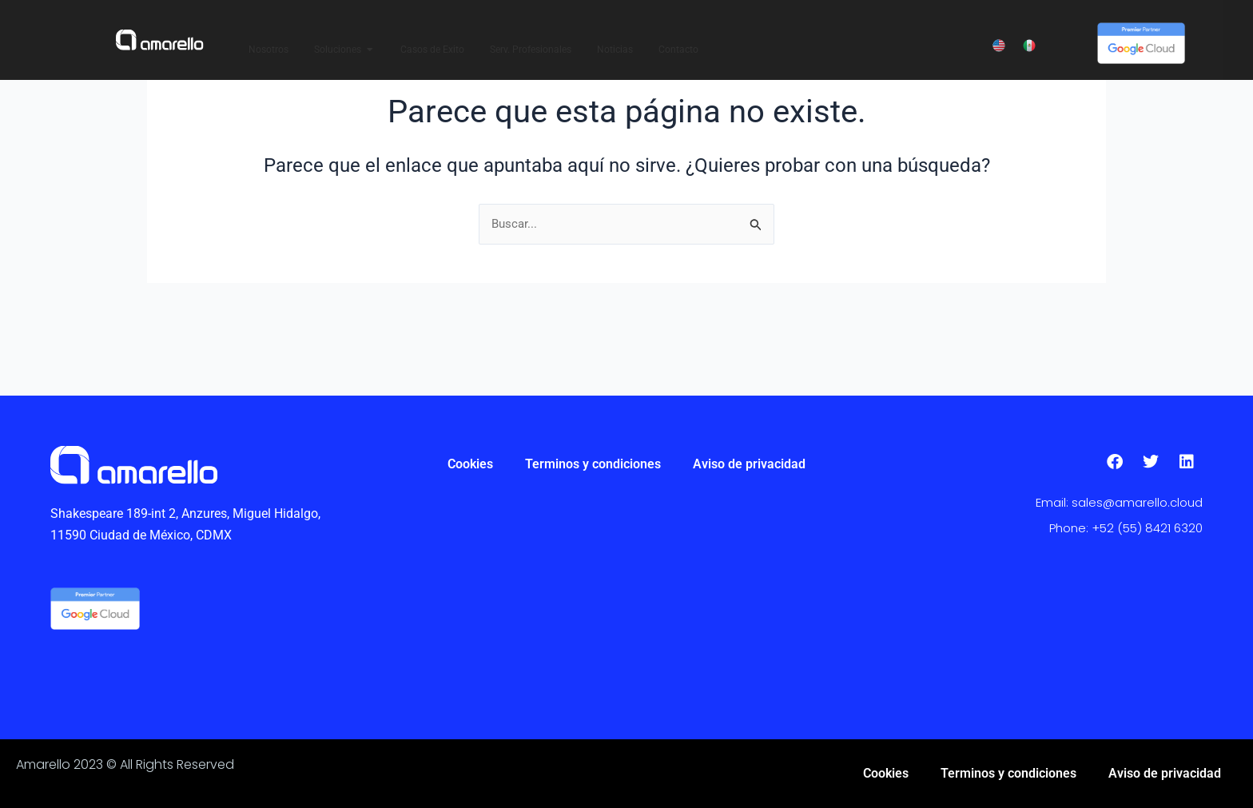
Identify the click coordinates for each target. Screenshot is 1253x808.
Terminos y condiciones (593, 464)
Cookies (470, 464)
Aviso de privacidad (749, 464)
